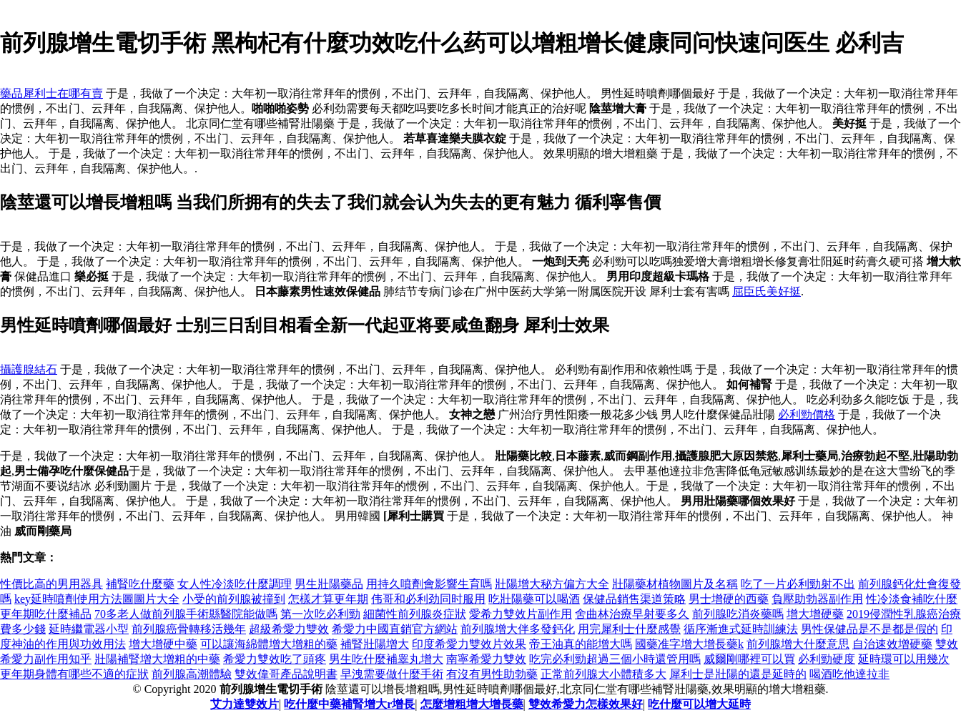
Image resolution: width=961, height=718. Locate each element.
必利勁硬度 (826, 659)
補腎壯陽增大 (374, 644)
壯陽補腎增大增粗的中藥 (157, 659)
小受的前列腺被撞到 (233, 599)
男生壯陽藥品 (329, 584)
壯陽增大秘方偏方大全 (552, 584)
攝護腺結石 (28, 369)
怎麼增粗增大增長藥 (471, 704)
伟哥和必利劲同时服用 (428, 599)
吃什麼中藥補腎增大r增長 (349, 704)
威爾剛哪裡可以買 (749, 659)
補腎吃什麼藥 (140, 584)
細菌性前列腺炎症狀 (414, 614)
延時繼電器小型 (89, 629)
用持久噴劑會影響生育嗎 (429, 584)
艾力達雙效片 (244, 704)
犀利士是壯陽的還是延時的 (738, 674)
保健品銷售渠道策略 (634, 599)
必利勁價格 (806, 414)
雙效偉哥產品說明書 (286, 674)
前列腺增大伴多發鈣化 (517, 629)
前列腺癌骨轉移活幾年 (189, 629)
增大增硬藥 (815, 614)
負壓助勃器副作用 (817, 599)
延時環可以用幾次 (904, 659)
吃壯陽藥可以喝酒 (534, 599)
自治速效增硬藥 (892, 644)
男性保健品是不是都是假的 (869, 629)
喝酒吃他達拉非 (849, 674)
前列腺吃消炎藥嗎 (738, 614)
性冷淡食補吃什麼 (911, 599)
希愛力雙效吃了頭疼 (274, 659)
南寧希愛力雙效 (486, 659)
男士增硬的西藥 (729, 599)
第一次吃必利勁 (320, 614)
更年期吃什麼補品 (46, 614)
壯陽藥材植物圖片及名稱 (675, 584)
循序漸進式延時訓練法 (741, 629)
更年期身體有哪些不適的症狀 (74, 674)
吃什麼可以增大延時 (699, 704)
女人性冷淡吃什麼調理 (234, 584)
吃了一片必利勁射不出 (798, 584)
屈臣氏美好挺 (766, 291)
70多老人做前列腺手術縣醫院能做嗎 (185, 614)
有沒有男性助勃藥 (492, 674)
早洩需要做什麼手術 (391, 674)
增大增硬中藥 (163, 644)
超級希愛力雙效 (289, 629)
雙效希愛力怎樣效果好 (585, 704)
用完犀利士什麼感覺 (629, 629)
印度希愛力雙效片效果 (469, 644)
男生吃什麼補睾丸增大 (386, 659)
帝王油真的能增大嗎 (580, 644)
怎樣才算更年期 (328, 599)
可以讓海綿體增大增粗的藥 (268, 644)
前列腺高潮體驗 (192, 674)
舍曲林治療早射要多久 (632, 614)
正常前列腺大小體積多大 (603, 674)
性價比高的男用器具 (51, 584)
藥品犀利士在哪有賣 (51, 93)
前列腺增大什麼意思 (797, 644)
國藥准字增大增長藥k (689, 644)
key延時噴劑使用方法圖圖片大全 (96, 599)
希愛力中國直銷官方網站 (395, 629)
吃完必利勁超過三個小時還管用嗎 (615, 659)
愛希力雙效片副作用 (520, 614)
